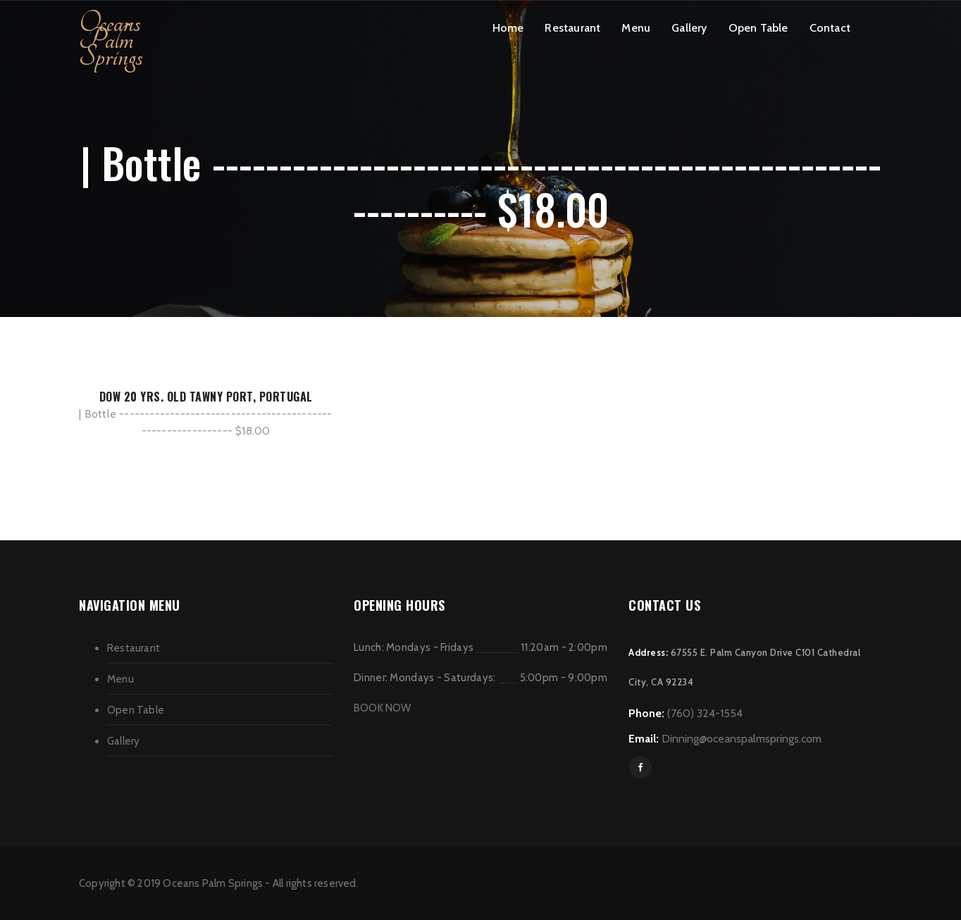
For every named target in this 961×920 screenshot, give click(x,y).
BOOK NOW (382, 708)
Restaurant (572, 28)
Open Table (758, 28)
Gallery (689, 28)
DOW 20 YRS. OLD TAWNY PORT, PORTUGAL (206, 396)
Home (508, 28)
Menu (635, 28)
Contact (830, 28)
